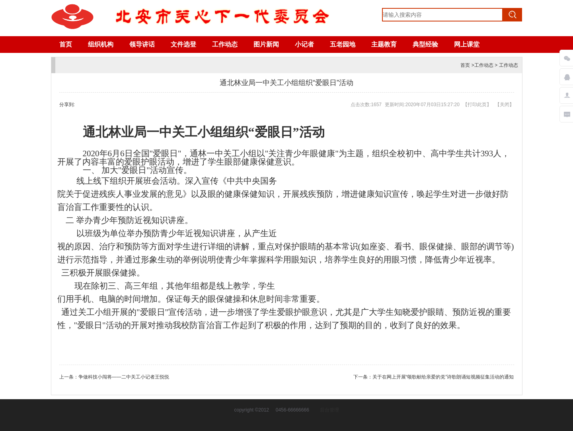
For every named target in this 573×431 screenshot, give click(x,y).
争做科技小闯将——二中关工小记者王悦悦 (123, 377)
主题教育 (384, 44)
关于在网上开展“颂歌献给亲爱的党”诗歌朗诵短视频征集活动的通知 (443, 377)
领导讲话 (142, 44)
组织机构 (100, 44)
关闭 (504, 104)
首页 (65, 44)
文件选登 (183, 44)
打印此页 (477, 104)
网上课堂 (466, 44)
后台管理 (329, 410)
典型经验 (425, 44)
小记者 (304, 44)
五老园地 (342, 44)
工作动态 (225, 44)
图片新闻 (266, 44)
